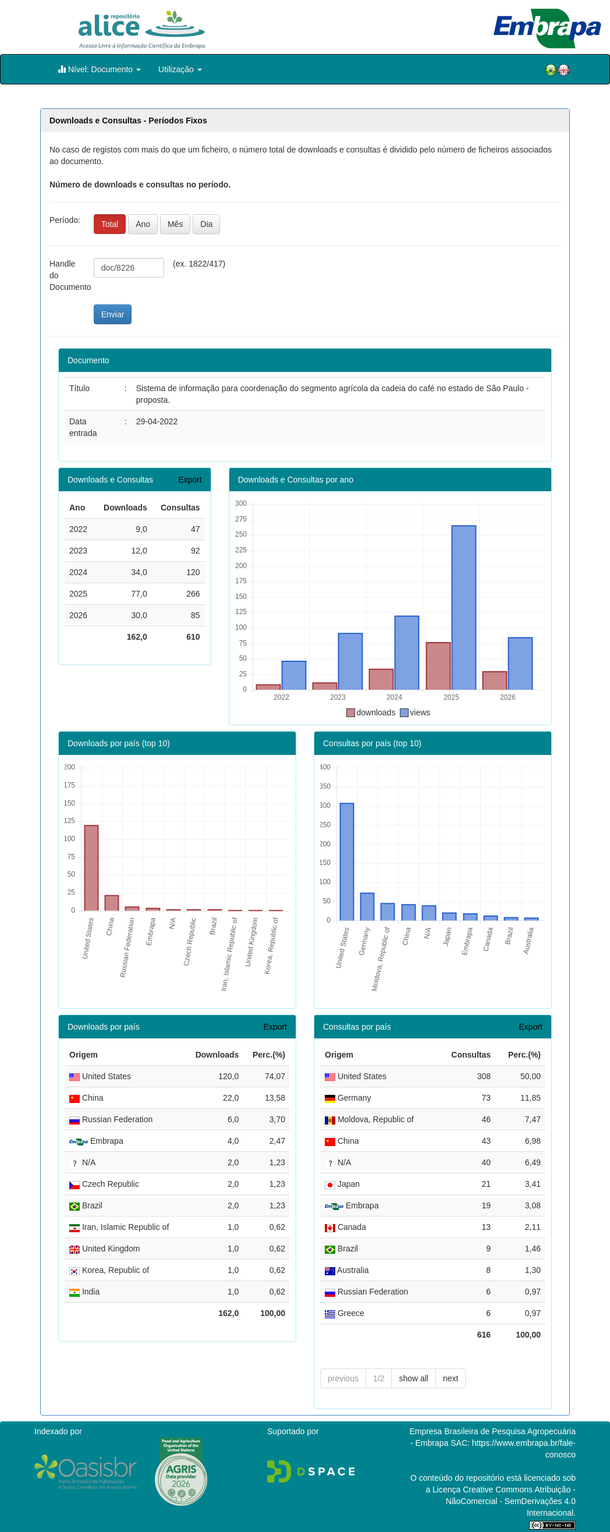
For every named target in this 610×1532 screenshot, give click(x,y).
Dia (206, 224)
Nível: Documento (99, 69)
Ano (143, 224)
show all (413, 1378)
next (450, 1378)
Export (189, 479)
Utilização (180, 69)
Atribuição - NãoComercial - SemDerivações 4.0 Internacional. (511, 1501)
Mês (175, 224)
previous (343, 1378)
